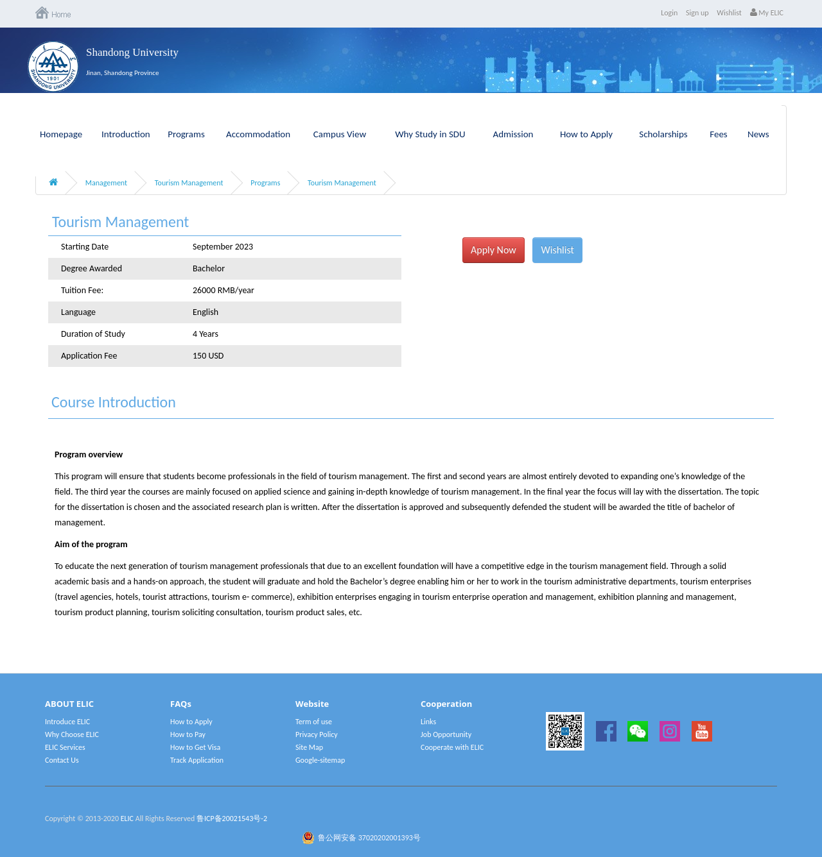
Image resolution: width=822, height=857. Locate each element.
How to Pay (188, 734)
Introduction (125, 134)
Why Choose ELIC (72, 734)
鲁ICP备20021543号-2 (232, 818)
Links (428, 721)
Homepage (61, 134)
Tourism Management (189, 182)
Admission (513, 134)
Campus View (339, 134)
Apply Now (493, 250)
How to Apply (586, 134)
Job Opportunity (446, 734)
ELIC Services (65, 747)
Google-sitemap (320, 760)
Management (106, 182)
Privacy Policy (316, 734)
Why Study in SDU (430, 134)
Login (669, 12)
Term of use (313, 721)
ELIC (127, 818)
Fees (718, 134)
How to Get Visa (195, 747)
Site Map (309, 747)
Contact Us (62, 760)
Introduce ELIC (67, 721)
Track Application (196, 760)
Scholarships (663, 134)
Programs (186, 134)
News (758, 134)
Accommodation (258, 134)
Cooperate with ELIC (452, 747)
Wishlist (729, 12)
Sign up (697, 12)
